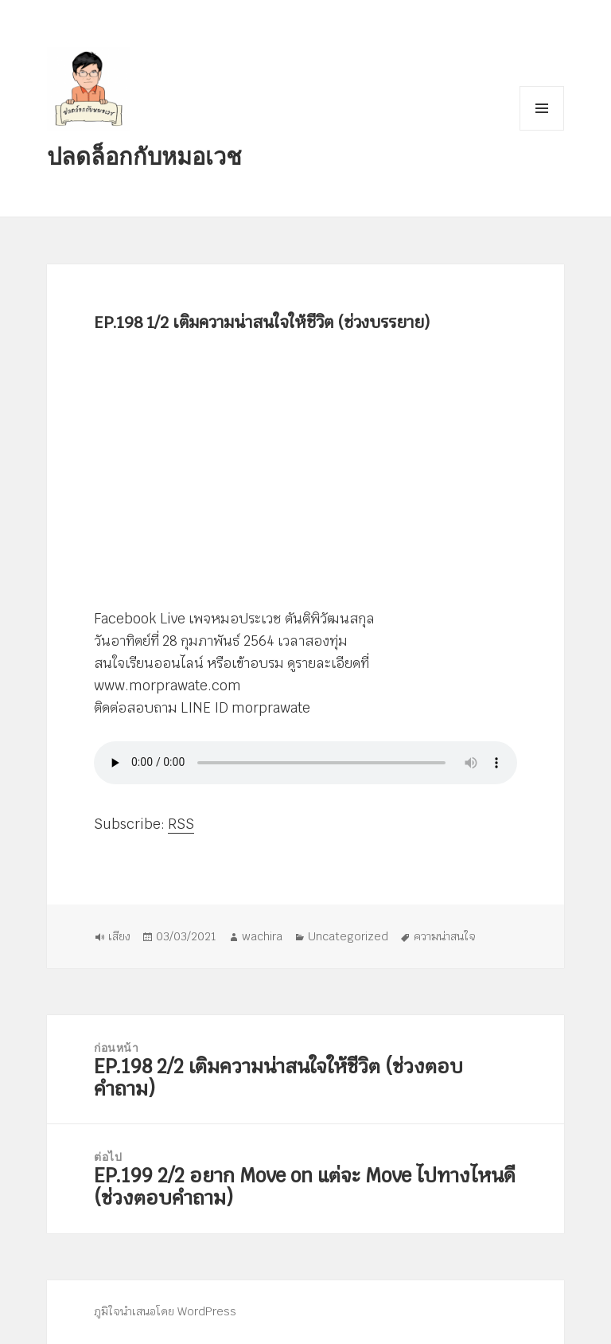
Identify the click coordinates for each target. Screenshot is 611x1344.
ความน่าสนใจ (445, 936)
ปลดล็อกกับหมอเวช (144, 155)
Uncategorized (348, 936)
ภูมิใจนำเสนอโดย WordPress (165, 1311)
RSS (181, 824)
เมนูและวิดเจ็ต (542, 108)
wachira (262, 936)
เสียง (119, 936)
